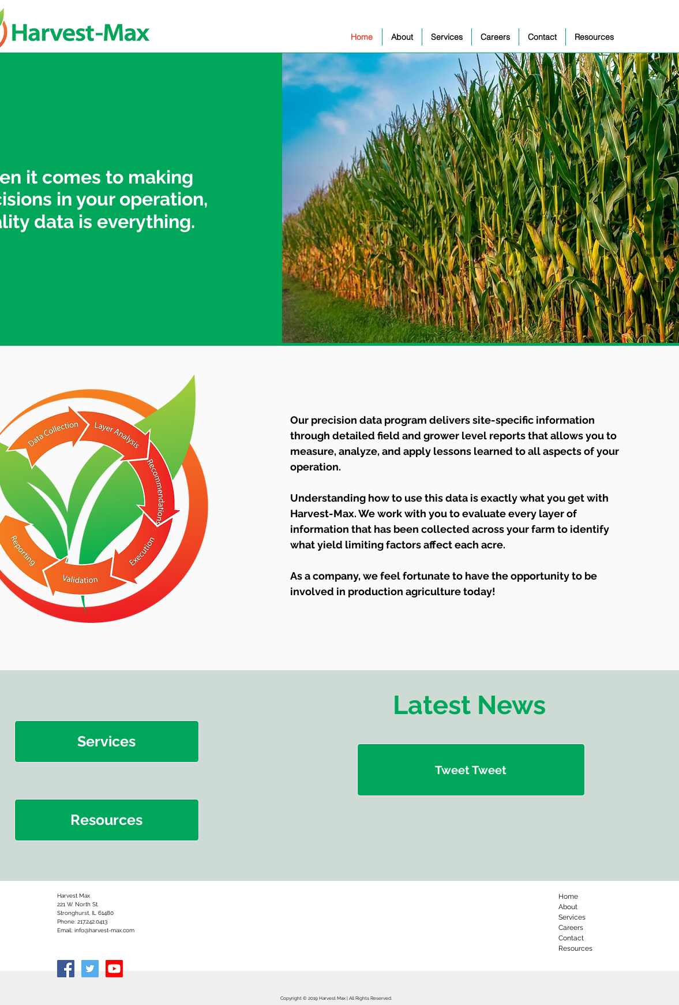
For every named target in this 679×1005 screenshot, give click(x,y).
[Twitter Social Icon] (90, 968)
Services (572, 917)
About (567, 907)
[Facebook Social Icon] (65, 968)
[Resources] (106, 820)
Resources (575, 948)
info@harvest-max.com (104, 930)
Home (568, 896)
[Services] (106, 741)
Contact (571, 938)
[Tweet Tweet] (471, 770)
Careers (570, 928)
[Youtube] (114, 968)
